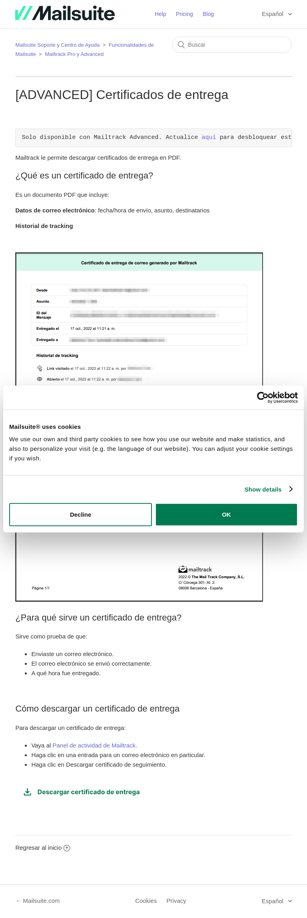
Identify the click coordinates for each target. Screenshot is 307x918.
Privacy (176, 900)
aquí (208, 138)
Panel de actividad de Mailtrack (94, 745)
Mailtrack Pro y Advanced (74, 54)
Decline (80, 514)
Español (273, 13)
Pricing (184, 14)
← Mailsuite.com (37, 900)
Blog (208, 14)
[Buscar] (232, 45)
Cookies (146, 900)
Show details (263, 489)
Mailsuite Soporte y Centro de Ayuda (57, 45)
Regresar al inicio (42, 847)
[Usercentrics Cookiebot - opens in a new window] (263, 397)
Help (160, 14)
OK (226, 514)
